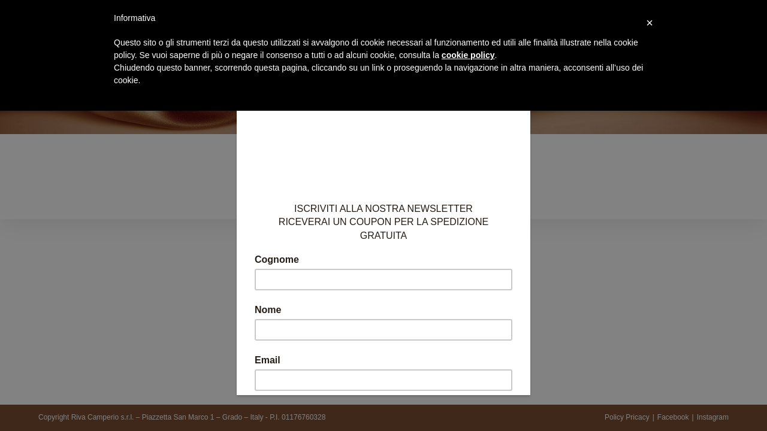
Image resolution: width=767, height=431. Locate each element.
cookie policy (468, 55)
